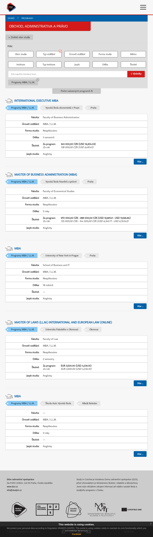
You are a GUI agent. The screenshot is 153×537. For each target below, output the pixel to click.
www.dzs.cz (12, 486)
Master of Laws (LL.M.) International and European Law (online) (63, 322)
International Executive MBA (36, 100)
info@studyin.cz (14, 490)
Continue (76, 534)
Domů (11, 18)
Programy (27, 18)
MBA (17, 248)
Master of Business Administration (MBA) (45, 174)
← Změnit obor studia (19, 37)
